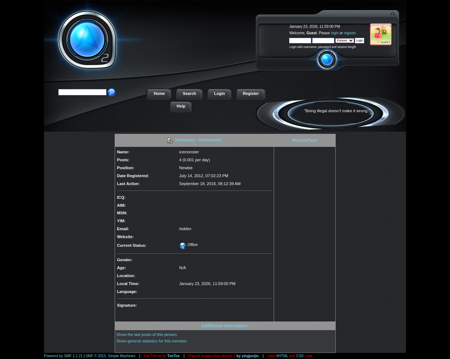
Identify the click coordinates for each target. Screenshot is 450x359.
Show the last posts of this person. (147, 334)
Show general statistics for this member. (152, 341)
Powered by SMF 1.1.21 (63, 356)
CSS (300, 356)
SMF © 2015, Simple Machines (110, 356)
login (335, 33)
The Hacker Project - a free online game (398, 24)
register (350, 33)
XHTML (282, 356)
